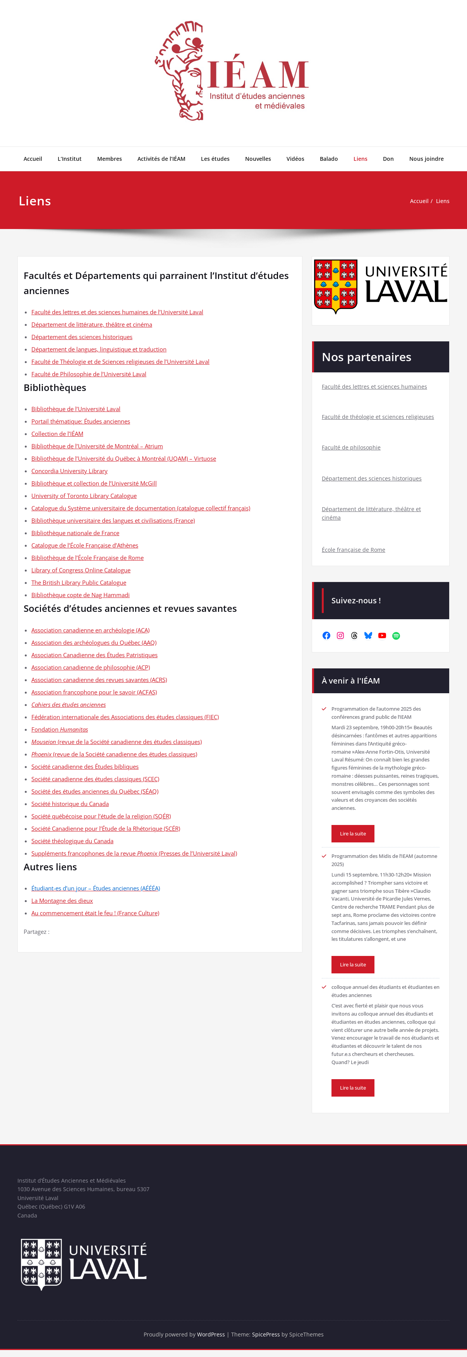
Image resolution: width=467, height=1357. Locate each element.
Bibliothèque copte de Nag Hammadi (80, 595)
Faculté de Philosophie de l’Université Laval (88, 374)
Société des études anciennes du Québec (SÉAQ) (94, 791)
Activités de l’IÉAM (161, 158)
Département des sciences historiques (81, 337)
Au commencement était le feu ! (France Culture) (95, 913)
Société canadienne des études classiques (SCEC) (95, 779)
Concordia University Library (69, 471)
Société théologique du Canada (72, 841)
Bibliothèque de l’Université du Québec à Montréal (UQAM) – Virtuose (123, 458)
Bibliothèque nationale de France (75, 533)
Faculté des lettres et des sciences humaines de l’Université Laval (117, 312)
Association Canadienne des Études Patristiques (94, 655)
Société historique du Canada (70, 804)
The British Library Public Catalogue (78, 582)
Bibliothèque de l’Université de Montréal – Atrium (97, 446)
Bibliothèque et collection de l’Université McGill (94, 483)
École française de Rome (354, 553)
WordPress (211, 1341)
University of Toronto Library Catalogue (84, 495)
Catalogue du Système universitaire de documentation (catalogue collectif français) (140, 508)
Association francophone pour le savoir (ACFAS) (94, 692)
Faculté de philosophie (352, 449)
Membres (109, 158)
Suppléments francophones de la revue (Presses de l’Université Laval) (134, 853)
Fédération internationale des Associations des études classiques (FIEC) (125, 717)
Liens (360, 158)
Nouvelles (258, 158)
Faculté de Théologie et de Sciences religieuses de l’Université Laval (120, 361)
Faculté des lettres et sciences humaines (375, 387)
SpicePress (267, 1341)
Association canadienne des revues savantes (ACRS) (99, 680)
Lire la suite (355, 837)
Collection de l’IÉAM (57, 433)
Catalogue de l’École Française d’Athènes (84, 545)
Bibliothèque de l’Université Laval (75, 409)
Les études (215, 158)
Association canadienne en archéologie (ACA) (90, 630)
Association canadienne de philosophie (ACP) (90, 667)
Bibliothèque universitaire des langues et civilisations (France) (113, 520)
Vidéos (295, 158)
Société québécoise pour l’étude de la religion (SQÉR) (101, 816)
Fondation (59, 729)
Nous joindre (426, 158)
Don (388, 158)
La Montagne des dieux (62, 900)
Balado (329, 158)
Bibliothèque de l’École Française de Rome (87, 557)
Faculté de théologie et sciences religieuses (378, 418)
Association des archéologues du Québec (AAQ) (93, 642)
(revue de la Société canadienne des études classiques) (116, 742)
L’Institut (70, 158)
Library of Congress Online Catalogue (80, 570)
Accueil (33, 158)
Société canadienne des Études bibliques (85, 766)
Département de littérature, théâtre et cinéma (91, 324)
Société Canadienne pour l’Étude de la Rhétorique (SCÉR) (105, 828)
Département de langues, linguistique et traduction (99, 349)
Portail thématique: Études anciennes (80, 421)
